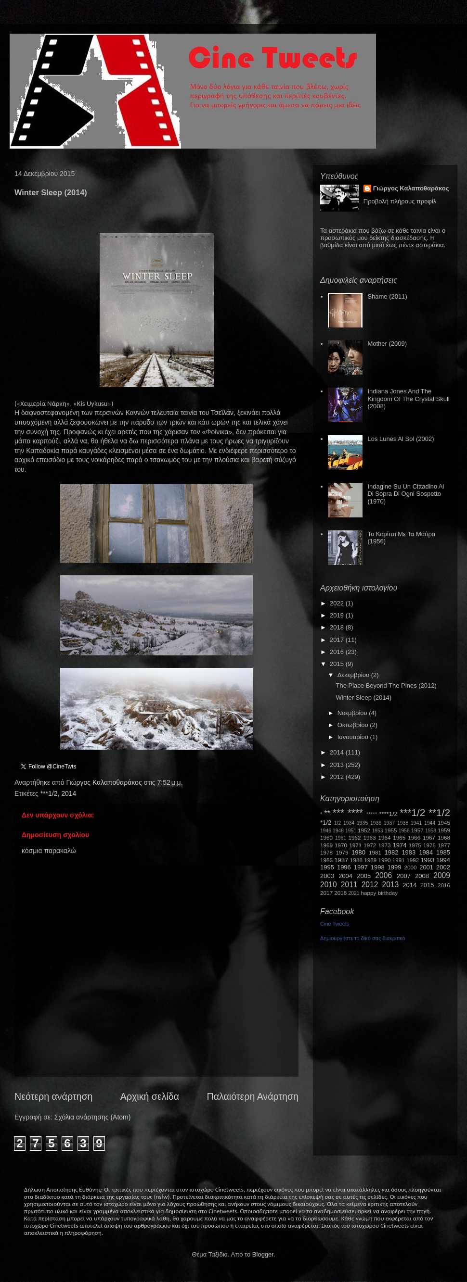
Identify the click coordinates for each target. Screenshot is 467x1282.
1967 (429, 837)
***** (371, 814)
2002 (443, 867)
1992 (412, 860)
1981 (375, 852)
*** (338, 812)
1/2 (337, 823)
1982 (392, 852)
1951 (350, 830)
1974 (399, 845)
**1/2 (439, 812)
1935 (362, 823)
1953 (377, 830)
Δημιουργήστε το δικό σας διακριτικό (362, 938)
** (327, 813)
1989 (370, 860)
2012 (338, 776)
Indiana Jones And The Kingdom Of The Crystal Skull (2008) (408, 399)
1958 (430, 830)
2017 (338, 639)
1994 (443, 860)
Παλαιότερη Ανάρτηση (253, 1096)
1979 (342, 852)
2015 (338, 663)
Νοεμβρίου (353, 712)
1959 (444, 830)
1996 (344, 867)
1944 (429, 823)
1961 (340, 838)
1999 (395, 867)
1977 (444, 845)
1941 (416, 823)
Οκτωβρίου (353, 725)
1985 (443, 852)
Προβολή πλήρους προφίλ (400, 201)
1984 (426, 852)
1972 (369, 845)
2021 (354, 893)
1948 (338, 830)
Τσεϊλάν (222, 412)
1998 (378, 867)
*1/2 (325, 822)
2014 (68, 793)
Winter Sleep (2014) (363, 697)
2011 (349, 884)
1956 (404, 830)
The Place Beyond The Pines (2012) (386, 685)
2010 (328, 884)
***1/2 (49, 793)
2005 (364, 876)
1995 (327, 867)
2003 (327, 876)
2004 (345, 876)
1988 (356, 860)
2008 (422, 876)
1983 (408, 852)
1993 (427, 860)
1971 (355, 845)
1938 (402, 823)
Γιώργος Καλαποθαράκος (104, 782)
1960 (326, 837)
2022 (338, 603)
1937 (389, 823)
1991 (398, 860)
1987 (341, 860)
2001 (426, 867)
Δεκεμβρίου (354, 675)
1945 (444, 822)
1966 (414, 837)
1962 (355, 837)
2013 (338, 764)
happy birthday (379, 893)
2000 (410, 867)
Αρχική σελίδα (149, 1096)
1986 (326, 860)
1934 (348, 823)
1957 (417, 830)
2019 (338, 615)
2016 (338, 651)
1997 (361, 867)
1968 (444, 837)
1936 (375, 823)
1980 (358, 852)
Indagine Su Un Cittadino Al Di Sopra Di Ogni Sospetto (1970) (405, 494)
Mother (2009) (387, 343)
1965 (399, 837)
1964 (384, 837)
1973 (384, 845)
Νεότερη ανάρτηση (53, 1096)
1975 (415, 845)
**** (355, 812)
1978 (326, 852)
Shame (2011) (387, 296)
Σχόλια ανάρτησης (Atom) (92, 1117)
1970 (341, 845)
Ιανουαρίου (353, 737)
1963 (369, 837)
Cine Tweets (334, 924)
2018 (338, 627)
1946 (325, 830)
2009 (441, 875)
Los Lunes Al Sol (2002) (400, 438)
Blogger (262, 1254)
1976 (429, 845)
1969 (326, 845)
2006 (383, 875)
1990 (384, 860)
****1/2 (388, 813)
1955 (390, 830)
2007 (404, 876)
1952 (364, 830)
